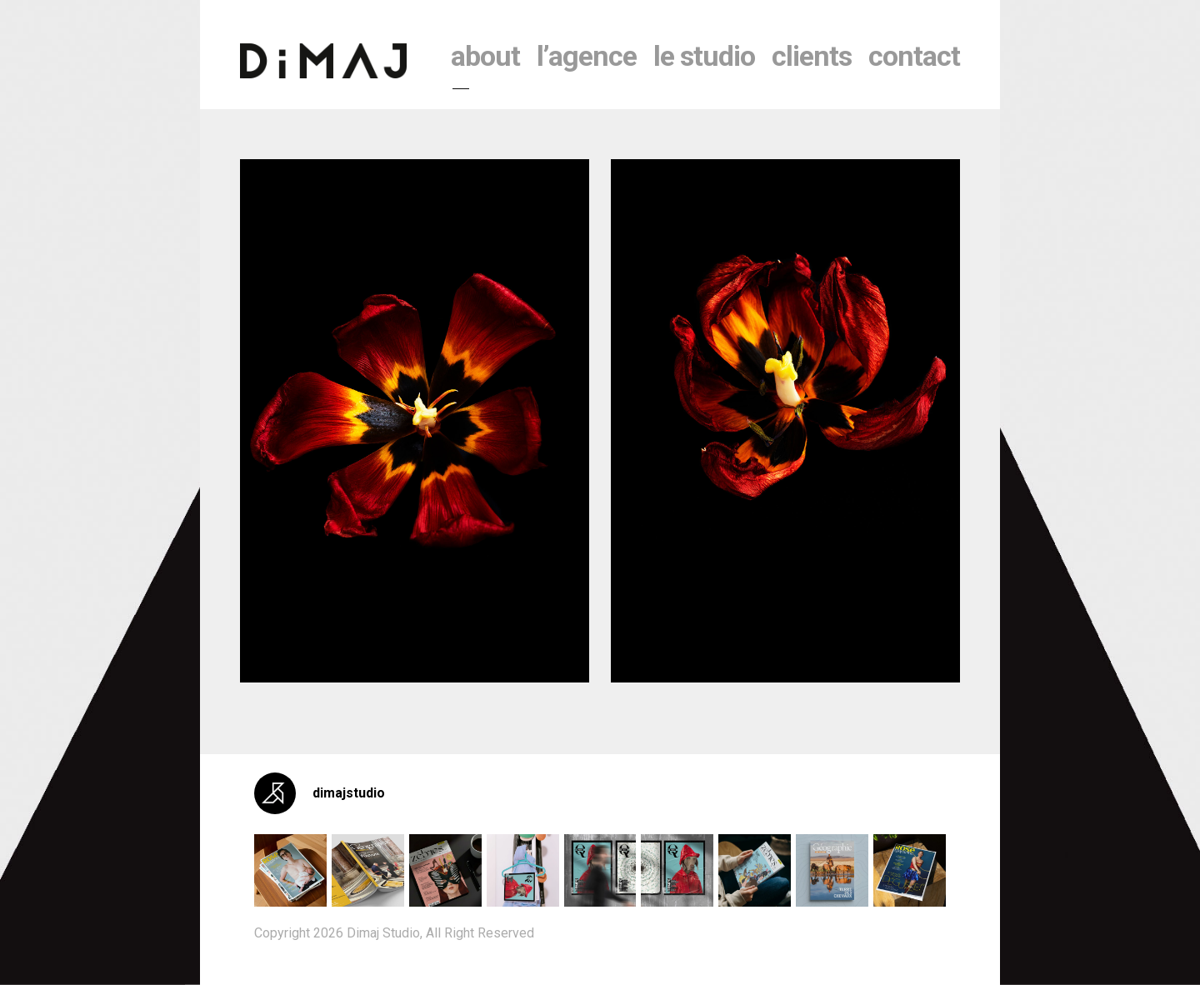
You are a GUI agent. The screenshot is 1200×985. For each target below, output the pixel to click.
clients (812, 55)
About (485, 55)
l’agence (587, 55)
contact (914, 55)
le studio (704, 55)
